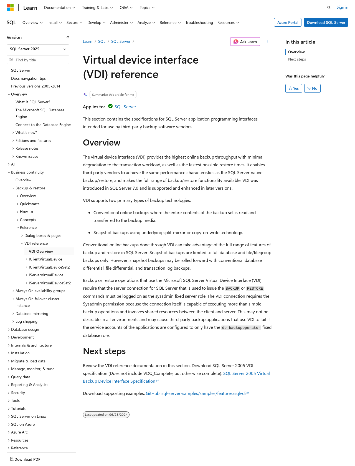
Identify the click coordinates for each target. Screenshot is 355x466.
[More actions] (267, 41)
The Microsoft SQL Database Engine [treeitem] (40, 81)
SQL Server (120, 41)
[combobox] (38, 48)
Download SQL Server (326, 22)
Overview (296, 51)
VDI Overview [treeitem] (41, 219)
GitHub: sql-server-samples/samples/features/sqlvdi (196, 393)
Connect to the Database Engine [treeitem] (43, 92)
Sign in (342, 7)
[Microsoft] (10, 7)
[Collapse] (68, 37)
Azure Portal (287, 22)
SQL (101, 41)
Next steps (297, 59)
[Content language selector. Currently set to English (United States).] (32, 458)
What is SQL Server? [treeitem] (33, 69)
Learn (87, 41)
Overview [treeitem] (23, 147)
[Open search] (328, 7)
